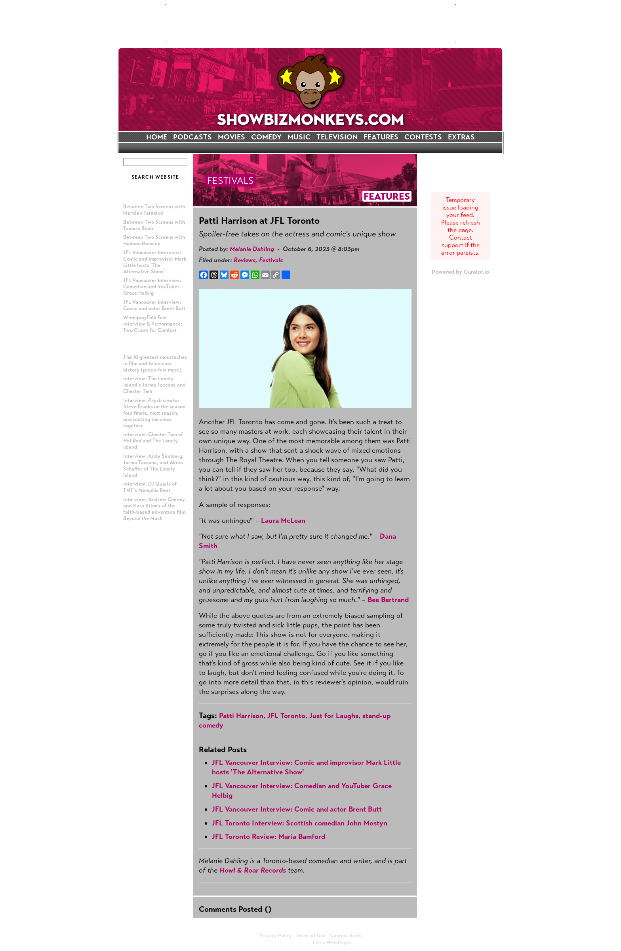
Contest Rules (346, 935)
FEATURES (381, 137)
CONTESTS (423, 137)
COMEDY (266, 137)
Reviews (244, 260)
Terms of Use (311, 935)
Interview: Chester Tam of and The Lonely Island (153, 440)
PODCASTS (192, 137)
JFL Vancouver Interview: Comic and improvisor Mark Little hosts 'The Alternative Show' (155, 262)
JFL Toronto (286, 715)
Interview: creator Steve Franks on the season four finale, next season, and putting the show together (154, 413)
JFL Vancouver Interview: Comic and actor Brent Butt (154, 305)
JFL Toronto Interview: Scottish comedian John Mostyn (299, 823)
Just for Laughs (333, 715)
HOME (156, 137)
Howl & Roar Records (252, 870)
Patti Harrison (241, 715)
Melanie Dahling (252, 249)
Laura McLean (283, 520)
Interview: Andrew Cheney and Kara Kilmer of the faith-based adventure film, (155, 509)
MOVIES (231, 137)
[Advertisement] (310, 23)
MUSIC (299, 137)
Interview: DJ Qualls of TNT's (150, 487)
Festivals (271, 260)
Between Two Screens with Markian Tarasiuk (154, 210)
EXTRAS (461, 137)
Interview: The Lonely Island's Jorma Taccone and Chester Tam (154, 385)
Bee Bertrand (388, 599)
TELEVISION (337, 137)
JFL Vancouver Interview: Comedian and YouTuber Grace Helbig (152, 286)
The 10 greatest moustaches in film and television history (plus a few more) (155, 363)
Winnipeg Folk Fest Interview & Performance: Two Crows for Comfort (152, 324)
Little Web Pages (332, 943)
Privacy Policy (275, 935)
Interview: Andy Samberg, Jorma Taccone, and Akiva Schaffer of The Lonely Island (153, 465)
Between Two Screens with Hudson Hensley (154, 240)
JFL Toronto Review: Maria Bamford (268, 836)
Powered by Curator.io (460, 271)
